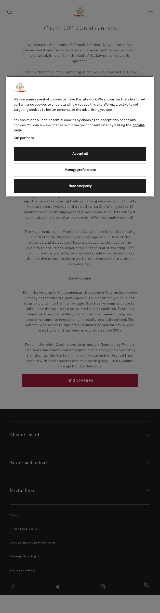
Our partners (24, 138)
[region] (80, 136)
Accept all (80, 153)
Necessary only (80, 186)
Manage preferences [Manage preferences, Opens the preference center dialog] (80, 170)
